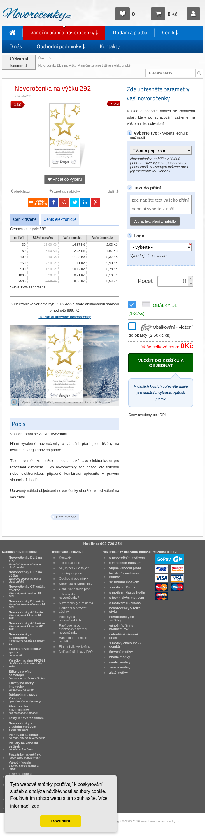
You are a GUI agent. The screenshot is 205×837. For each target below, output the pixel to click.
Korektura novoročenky (75, 583)
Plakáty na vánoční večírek (23, 746)
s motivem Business (125, 603)
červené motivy (121, 651)
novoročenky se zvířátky (121, 618)
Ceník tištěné (24, 219)
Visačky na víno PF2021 (27, 663)
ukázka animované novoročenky (64, 317)
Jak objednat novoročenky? (69, 595)
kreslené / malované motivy (124, 574)
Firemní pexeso (22, 775)
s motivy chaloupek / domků (125, 644)
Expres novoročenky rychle (25, 652)
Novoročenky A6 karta (26, 615)
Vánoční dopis (24, 765)
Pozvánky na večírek (25, 756)
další (113, 191)
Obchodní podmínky (61, 46)
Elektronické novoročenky (23, 709)
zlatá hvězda (66, 517)
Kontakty (110, 46)
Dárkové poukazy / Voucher (25, 698)
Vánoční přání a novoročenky (64, 32)
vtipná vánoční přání (125, 568)
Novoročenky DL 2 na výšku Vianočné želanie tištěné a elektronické (85, 65)
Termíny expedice (71, 573)
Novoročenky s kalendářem (27, 638)
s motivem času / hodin (127, 592)
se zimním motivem (124, 582)
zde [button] (35, 806)
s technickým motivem (126, 597)
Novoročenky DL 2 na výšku (25, 576)
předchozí (20, 191)
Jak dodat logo (69, 562)
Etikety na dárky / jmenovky (22, 686)
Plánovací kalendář (27, 736)
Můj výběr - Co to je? (74, 568)
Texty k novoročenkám (26, 718)
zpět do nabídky (64, 191)
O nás (15, 46)
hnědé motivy (119, 657)
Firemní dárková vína (74, 646)
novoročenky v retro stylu (125, 609)
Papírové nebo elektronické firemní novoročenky (73, 629)
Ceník (170, 32)
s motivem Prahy (122, 587)
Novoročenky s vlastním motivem (22, 726)
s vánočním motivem (125, 562)
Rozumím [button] (60, 821)
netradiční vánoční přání (123, 635)
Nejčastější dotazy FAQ (76, 651)
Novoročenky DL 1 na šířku (25, 562)
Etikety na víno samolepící (27, 675)
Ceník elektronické (59, 219)
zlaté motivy (118, 672)
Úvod (41, 58)
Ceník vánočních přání (75, 589)
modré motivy (120, 662)
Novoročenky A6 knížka (27, 626)
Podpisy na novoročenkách (70, 618)
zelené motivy (120, 667)
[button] (190, 278)
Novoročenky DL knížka (27, 604)
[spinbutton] (173, 281)
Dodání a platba (130, 32)
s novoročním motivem (127, 557)
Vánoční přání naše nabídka (73, 639)
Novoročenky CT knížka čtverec (27, 591)
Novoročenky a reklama (76, 603)
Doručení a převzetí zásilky (73, 609)
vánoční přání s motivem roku (121, 627)
